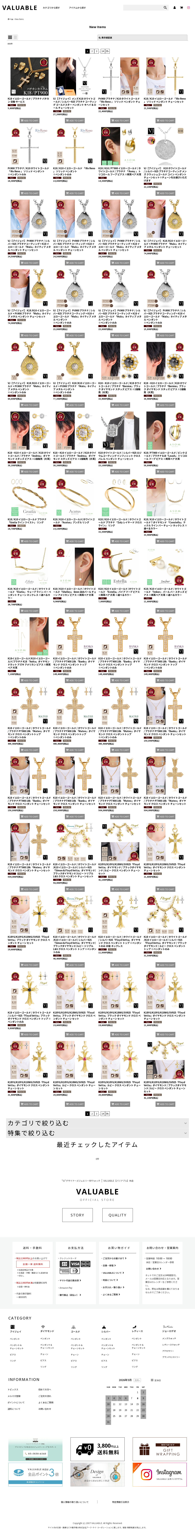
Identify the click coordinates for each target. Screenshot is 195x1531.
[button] (97, 1123)
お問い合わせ (153, 1268)
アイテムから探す (77, 7)
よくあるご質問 (111, 1294)
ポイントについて (16, 1402)
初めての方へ (44, 1389)
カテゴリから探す (51, 7)
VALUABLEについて (113, 1272)
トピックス (13, 1389)
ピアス (13, 1354)
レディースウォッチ (171, 1344)
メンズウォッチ (169, 1338)
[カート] (181, 7)
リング (13, 1360)
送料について (14, 1408)
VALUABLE (19, 7)
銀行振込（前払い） (70, 1294)
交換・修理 (109, 1265)
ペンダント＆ (17, 1347)
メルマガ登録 (14, 1396)
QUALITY (118, 1215)
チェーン (44, 1354)
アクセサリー (168, 1350)
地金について (110, 1279)
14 (103, 51)
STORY (77, 1215)
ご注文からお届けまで (114, 1258)
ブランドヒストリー (171, 1357)
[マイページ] (174, 7)
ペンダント (15, 1338)
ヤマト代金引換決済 (70, 1280)
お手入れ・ (113, 1287)
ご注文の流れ (44, 1396)
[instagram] (188, 7)
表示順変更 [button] (105, 37)
